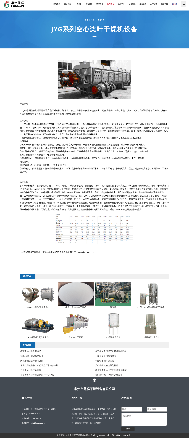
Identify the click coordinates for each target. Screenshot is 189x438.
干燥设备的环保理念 (104, 360)
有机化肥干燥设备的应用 (31, 356)
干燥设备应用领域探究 (105, 356)
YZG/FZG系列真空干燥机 (38, 307)
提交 (128, 429)
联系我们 (164, 4)
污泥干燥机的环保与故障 (31, 360)
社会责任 (132, 4)
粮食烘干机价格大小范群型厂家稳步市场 (39, 365)
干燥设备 (78, 4)
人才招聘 (153, 4)
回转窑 (113, 307)
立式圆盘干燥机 (113, 337)
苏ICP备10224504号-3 (122, 435)
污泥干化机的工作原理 (30, 370)
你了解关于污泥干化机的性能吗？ (111, 351)
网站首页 (56, 4)
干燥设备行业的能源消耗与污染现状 (37, 375)
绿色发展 (143, 4)
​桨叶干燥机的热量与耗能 (106, 365)
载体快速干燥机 (76, 337)
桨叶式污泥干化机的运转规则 (108, 375)
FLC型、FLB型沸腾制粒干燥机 (151, 307)
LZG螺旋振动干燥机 (150, 337)
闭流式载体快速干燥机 (75, 307)
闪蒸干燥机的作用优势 (30, 351)
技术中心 (99, 4)
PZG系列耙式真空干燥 (38, 337)
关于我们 (67, 4)
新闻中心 (110, 4)
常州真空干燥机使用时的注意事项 (111, 370)
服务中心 (121, 4)
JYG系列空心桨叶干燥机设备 (94, 29)
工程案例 (89, 4)
